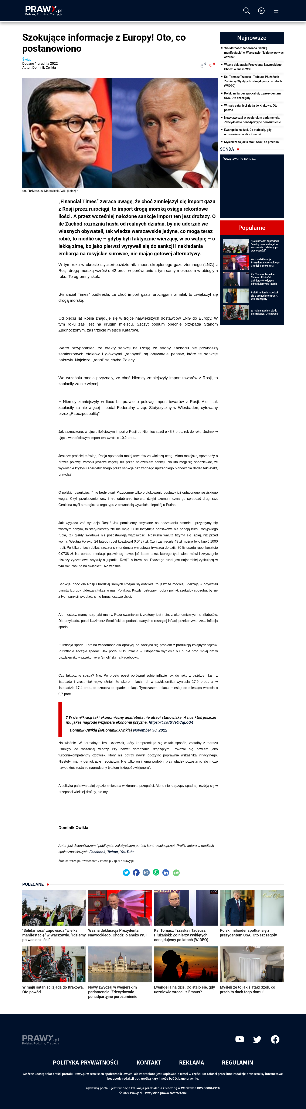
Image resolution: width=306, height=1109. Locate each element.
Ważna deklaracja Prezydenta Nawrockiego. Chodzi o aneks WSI (253, 67)
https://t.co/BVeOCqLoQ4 (171, 722)
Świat (26, 59)
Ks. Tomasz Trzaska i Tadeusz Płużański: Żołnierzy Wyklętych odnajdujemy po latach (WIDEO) (253, 81)
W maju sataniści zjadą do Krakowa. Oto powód (251, 108)
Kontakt (148, 1062)
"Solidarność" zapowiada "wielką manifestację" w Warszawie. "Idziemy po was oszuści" (254, 52)
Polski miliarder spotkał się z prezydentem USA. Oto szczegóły (252, 96)
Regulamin (237, 1062)
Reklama (191, 1062)
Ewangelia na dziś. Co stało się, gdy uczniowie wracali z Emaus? (248, 132)
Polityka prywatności (86, 1062)
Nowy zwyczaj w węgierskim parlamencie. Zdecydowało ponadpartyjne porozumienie (252, 120)
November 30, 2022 (150, 730)
